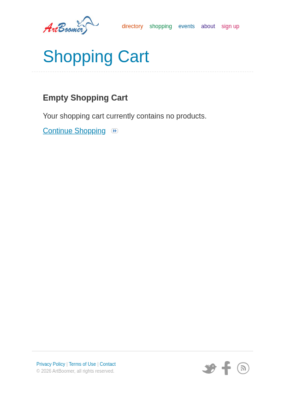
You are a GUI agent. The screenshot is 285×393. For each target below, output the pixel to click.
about (208, 26)
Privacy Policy (50, 364)
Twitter (209, 368)
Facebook (226, 368)
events (186, 26)
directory (132, 26)
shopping (160, 26)
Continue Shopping (74, 131)
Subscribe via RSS (243, 368)
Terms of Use (82, 364)
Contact (107, 364)
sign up (230, 26)
